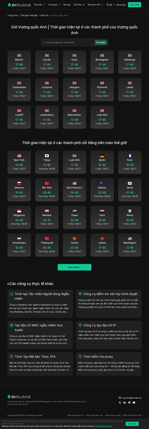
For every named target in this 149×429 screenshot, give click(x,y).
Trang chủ (12, 15)
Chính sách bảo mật (94, 415)
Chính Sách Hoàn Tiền (132, 415)
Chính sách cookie (113, 415)
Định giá (66, 5)
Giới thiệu (78, 5)
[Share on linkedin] (124, 402)
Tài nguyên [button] (54, 4)
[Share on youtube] (134, 402)
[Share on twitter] (120, 402)
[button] (110, 4)
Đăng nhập (121, 5)
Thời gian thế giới (28, 15)
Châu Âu (44, 15)
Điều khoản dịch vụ (75, 415)
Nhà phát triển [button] (95, 4)
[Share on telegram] (129, 402)
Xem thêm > (74, 267)
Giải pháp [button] (39, 4)
